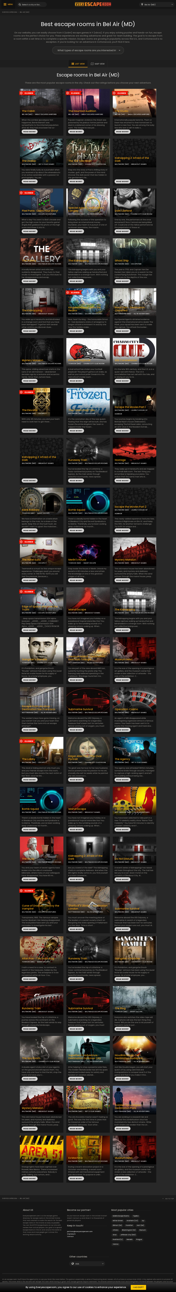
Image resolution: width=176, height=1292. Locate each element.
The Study (28, 858)
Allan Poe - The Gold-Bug (38, 958)
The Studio (121, 111)
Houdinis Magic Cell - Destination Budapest (129, 1057)
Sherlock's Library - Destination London (88, 907)
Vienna (115, 1244)
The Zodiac (29, 160)
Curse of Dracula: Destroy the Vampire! (40, 907)
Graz (115, 1235)
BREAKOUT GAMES (139, 164)
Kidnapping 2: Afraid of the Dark (132, 159)
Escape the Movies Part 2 (130, 506)
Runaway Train (77, 460)
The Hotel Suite (31, 559)
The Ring (120, 1008)
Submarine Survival (80, 709)
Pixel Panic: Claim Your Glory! (40, 210)
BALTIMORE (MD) (29, 164)
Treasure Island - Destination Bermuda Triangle (86, 658)
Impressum (71, 1234)
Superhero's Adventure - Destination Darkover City (84, 1057)
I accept (138, 1287)
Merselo (129, 1239)
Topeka (136, 1216)
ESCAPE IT (42, 413)
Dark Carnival (123, 210)
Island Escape (77, 609)
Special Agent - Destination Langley (85, 209)
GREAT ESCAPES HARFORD (46, 114)
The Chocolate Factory (83, 1108)
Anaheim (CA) (132, 1221)
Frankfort (129, 1225)
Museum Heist (124, 659)
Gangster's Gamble (34, 659)
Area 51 (26, 1158)
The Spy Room (31, 1058)
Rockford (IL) (118, 1239)
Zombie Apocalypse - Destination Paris (129, 1107)
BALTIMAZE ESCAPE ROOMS (49, 264)
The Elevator (30, 410)
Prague (139, 1239)
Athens (115, 1230)
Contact (70, 1236)
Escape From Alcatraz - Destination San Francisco (38, 708)
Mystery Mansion (32, 360)
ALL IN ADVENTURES (95, 214)
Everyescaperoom (9, 12)
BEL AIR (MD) (27, 114)
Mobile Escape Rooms (121, 1216)
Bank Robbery (31, 509)
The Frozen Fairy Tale (81, 410)
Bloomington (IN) (129, 1230)
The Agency (122, 759)
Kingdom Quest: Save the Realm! (84, 309)
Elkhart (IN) (117, 1225)
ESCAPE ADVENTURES (47, 214)
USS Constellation (126, 360)
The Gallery (29, 260)
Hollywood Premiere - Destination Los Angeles (130, 808)
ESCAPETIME (136, 264)
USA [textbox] (77, 1264)
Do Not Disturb (124, 858)
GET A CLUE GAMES (46, 164)
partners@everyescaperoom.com (80, 1231)
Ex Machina (75, 1158)
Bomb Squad (76, 509)
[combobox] (157, 4)
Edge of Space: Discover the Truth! (40, 608)
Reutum (142, 1230)
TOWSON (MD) (74, 363)
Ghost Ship (122, 260)
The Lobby (28, 759)
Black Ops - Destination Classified (130, 309)
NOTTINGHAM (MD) (76, 214)
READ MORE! (29, 131)
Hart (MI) (140, 1225)
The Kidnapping (78, 260)
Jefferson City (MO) (128, 1235)
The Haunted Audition (82, 111)
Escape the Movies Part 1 (130, 407)
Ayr (143, 1221)
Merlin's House (77, 559)
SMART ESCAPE (43, 513)
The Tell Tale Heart (80, 160)
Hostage (120, 460)
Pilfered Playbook (79, 360)
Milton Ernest (118, 1221)
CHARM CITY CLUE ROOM (95, 164)
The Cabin (28, 111)
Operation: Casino (126, 709)
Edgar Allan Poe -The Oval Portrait (84, 758)
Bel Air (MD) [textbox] (150, 4)
